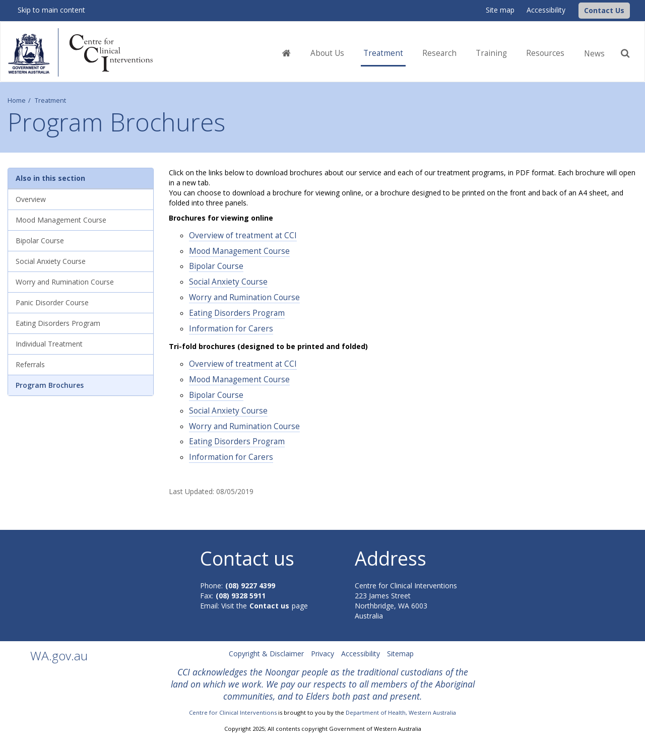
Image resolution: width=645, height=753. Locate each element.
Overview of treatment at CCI (243, 235)
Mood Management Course (239, 251)
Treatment (50, 100)
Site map (500, 10)
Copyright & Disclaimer (266, 653)
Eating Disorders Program (237, 313)
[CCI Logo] (575, 10)
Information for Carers (231, 328)
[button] (604, 11)
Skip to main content (51, 10)
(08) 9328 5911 (241, 595)
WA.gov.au (59, 655)
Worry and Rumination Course (244, 297)
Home (17, 100)
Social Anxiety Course (228, 282)
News (594, 53)
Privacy (322, 653)
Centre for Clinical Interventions (233, 712)
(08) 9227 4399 (250, 585)
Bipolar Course (216, 266)
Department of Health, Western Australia (401, 712)
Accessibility (546, 10)
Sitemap (400, 653)
